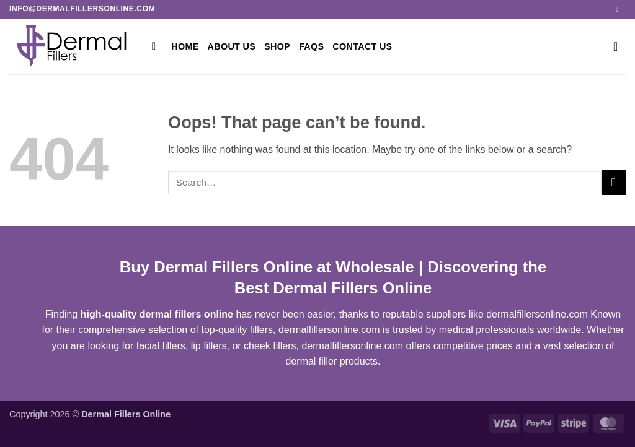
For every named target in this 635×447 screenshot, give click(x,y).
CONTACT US (362, 46)
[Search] (157, 46)
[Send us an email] (619, 9)
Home (184, 46)
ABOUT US (231, 46)
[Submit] (614, 182)
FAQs (311, 46)
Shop (277, 46)
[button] (619, 46)
